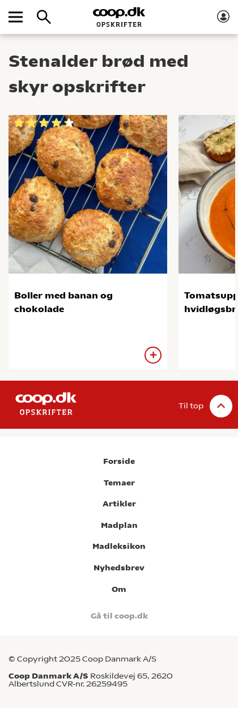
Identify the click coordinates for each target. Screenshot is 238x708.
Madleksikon (119, 546)
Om (119, 589)
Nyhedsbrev (119, 568)
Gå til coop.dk (119, 616)
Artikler (119, 504)
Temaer (119, 483)
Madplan (119, 525)
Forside (119, 461)
